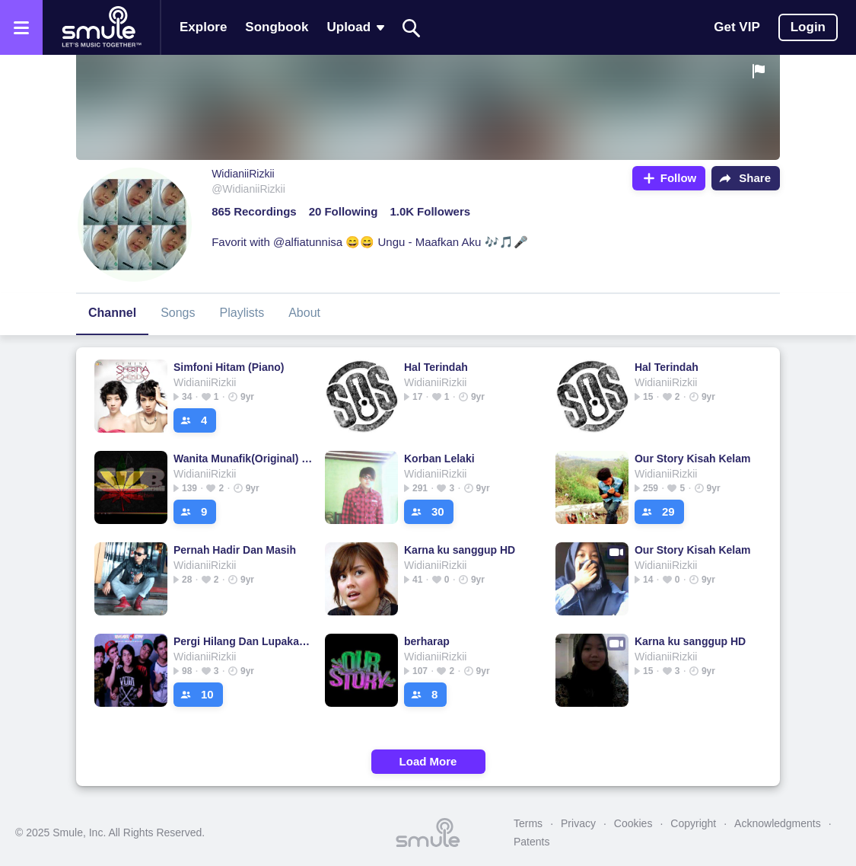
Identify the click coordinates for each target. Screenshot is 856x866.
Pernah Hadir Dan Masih (234, 550)
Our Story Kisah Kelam (693, 458)
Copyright (693, 823)
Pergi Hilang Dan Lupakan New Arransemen (243, 641)
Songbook (276, 27)
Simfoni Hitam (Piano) (228, 367)
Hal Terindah (436, 367)
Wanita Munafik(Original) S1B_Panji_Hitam (243, 458)
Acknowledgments (777, 823)
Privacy (578, 823)
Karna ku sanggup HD (459, 550)
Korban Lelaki (439, 458)
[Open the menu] (21, 27)
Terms (528, 823)
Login (808, 27)
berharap (427, 641)
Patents (531, 842)
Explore (203, 27)
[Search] (411, 27)
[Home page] (101, 27)
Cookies (633, 823)
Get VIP (736, 27)
